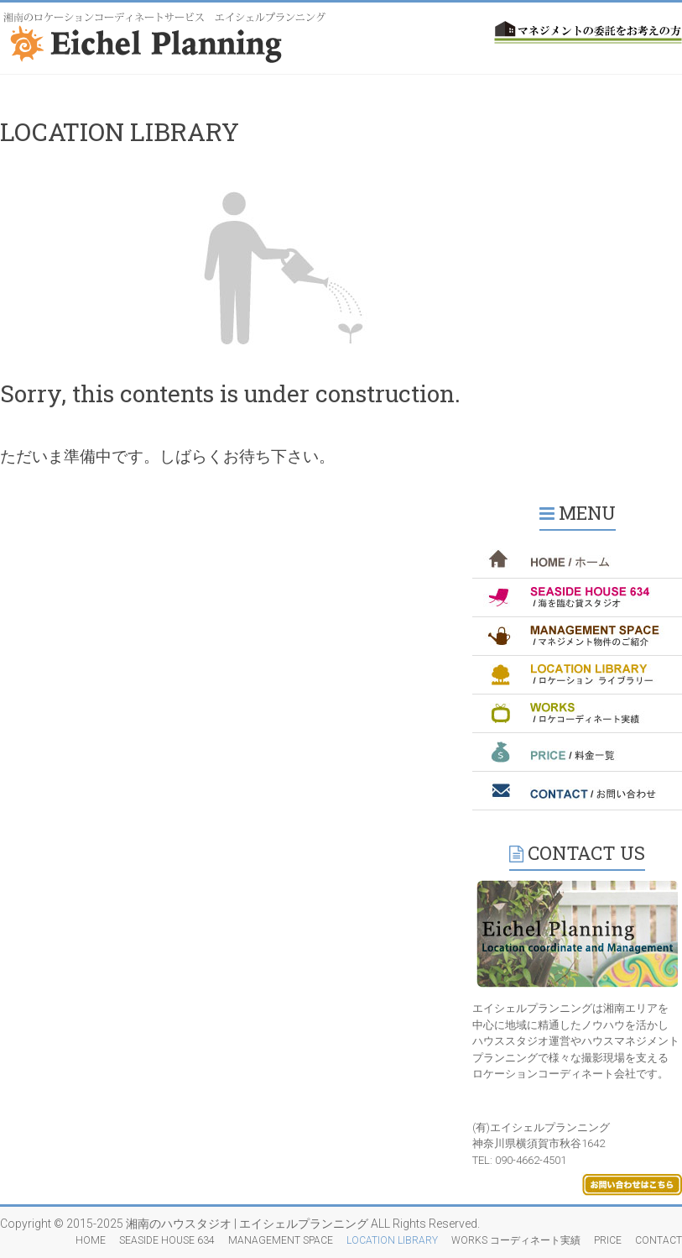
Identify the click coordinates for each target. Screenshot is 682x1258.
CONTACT (658, 1240)
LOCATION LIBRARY (392, 1240)
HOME (90, 1240)
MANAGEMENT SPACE (280, 1240)
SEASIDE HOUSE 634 (167, 1240)
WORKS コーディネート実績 (515, 1240)
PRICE (608, 1240)
